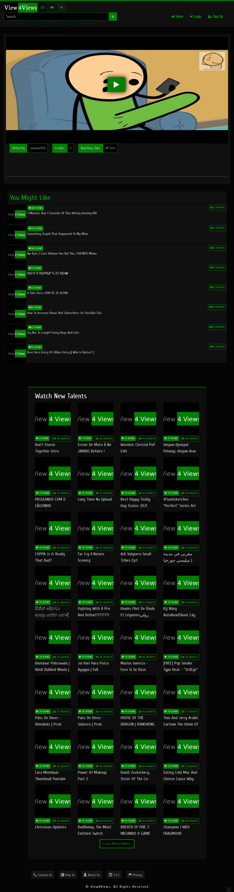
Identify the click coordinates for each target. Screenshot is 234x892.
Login (195, 17)
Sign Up (215, 17)
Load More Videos (117, 844)
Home (177, 17)
